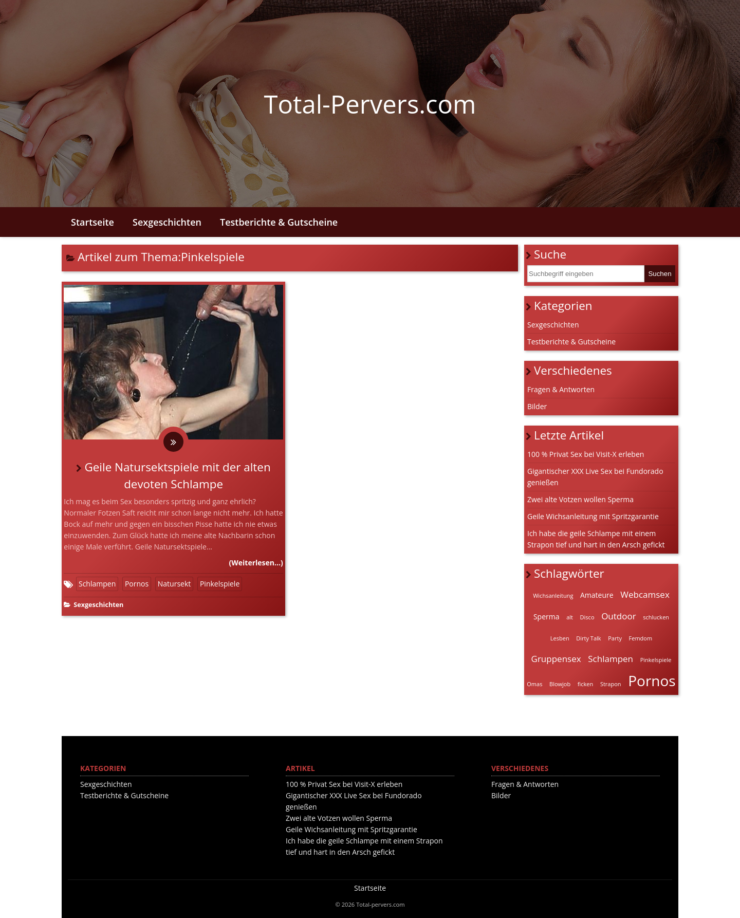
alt (569, 617)
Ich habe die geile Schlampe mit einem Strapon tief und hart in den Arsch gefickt (596, 538)
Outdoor (618, 616)
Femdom (641, 638)
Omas (534, 684)
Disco (587, 617)
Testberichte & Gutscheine (279, 222)
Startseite (92, 222)
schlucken (656, 617)
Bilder (537, 406)
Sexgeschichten (167, 222)
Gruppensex (556, 659)
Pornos (137, 584)
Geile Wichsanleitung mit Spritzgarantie (593, 516)
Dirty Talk (588, 638)
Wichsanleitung (553, 595)
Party (615, 638)
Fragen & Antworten (561, 389)
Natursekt (174, 584)
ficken (585, 684)
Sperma (546, 616)
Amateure (597, 595)
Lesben (559, 638)
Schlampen (97, 584)
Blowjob (559, 684)
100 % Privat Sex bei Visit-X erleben (585, 454)
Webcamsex (645, 594)
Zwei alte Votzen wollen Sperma (580, 499)
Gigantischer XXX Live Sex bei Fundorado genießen (595, 476)
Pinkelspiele (219, 584)
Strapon (610, 684)
